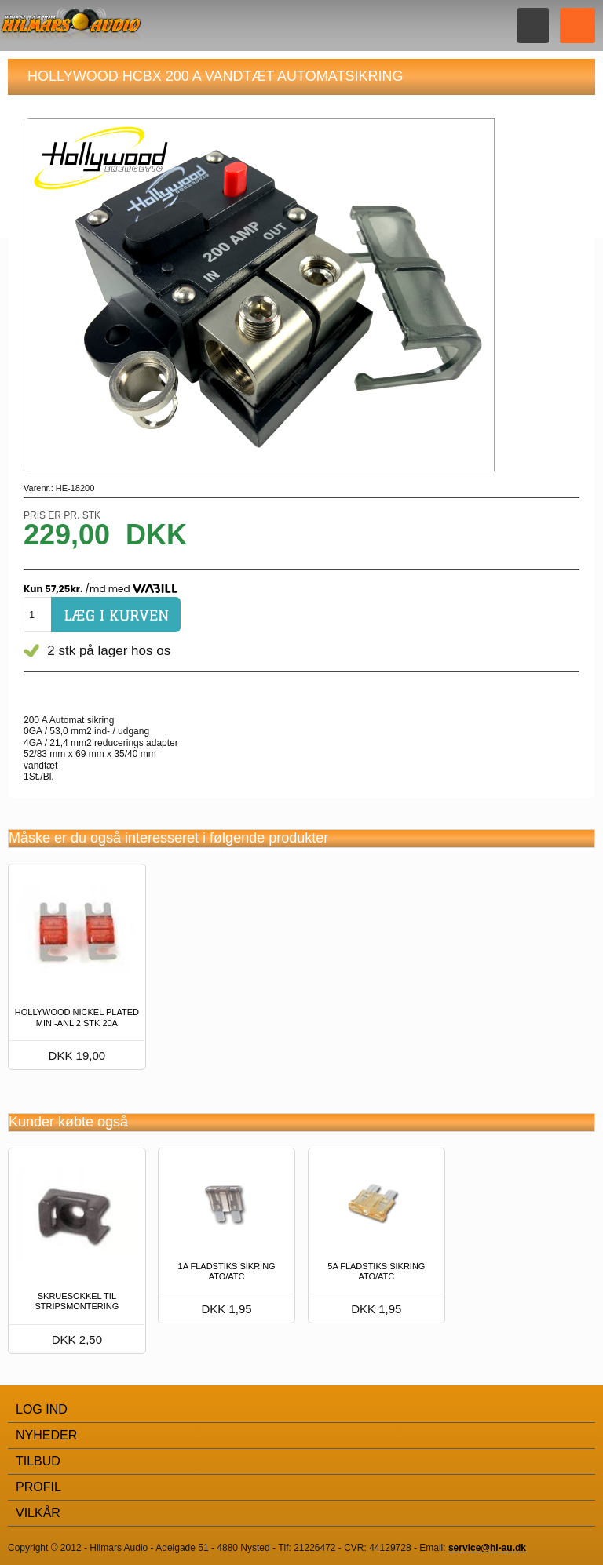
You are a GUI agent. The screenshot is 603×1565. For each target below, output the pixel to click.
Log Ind (42, 1409)
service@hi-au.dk (487, 1547)
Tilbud (38, 1461)
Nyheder (46, 1435)
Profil (38, 1487)
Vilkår (38, 1513)
